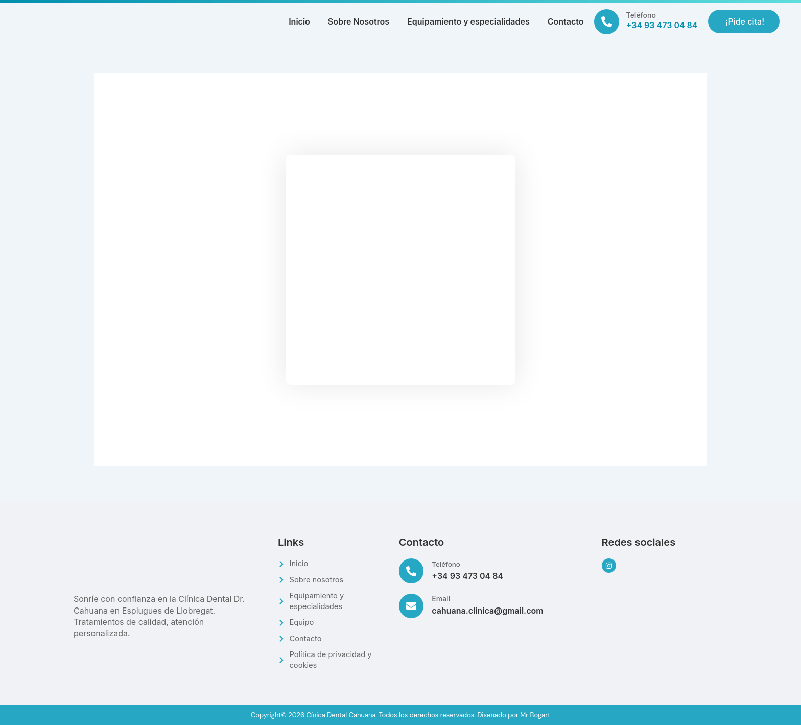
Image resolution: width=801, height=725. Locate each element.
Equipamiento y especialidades (468, 21)
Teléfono (641, 15)
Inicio (299, 21)
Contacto (566, 21)
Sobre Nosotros (358, 21)
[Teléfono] (606, 21)
